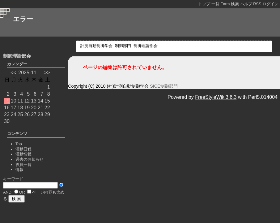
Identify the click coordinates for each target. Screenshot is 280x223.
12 (27, 100)
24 (13, 114)
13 (33, 100)
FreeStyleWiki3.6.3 (215, 97)
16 (7, 107)
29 (47, 114)
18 (20, 107)
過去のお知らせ (29, 159)
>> (47, 72)
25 (20, 114)
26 (27, 114)
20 (33, 107)
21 (40, 107)
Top (18, 144)
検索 (235, 4)
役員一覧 (23, 164)
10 (13, 100)
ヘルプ (246, 4)
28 (40, 114)
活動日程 (23, 149)
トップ (204, 4)
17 (13, 107)
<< (13, 72)
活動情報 (23, 154)
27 (33, 114)
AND (7, 192)
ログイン (270, 4)
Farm (225, 4)
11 (20, 100)
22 (47, 107)
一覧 (215, 4)
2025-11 (27, 72)
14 (40, 100)
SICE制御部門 (164, 86)
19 (27, 107)
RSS (257, 4)
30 (7, 121)
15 (47, 100)
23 (7, 114)
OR (22, 192)
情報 (19, 169)
